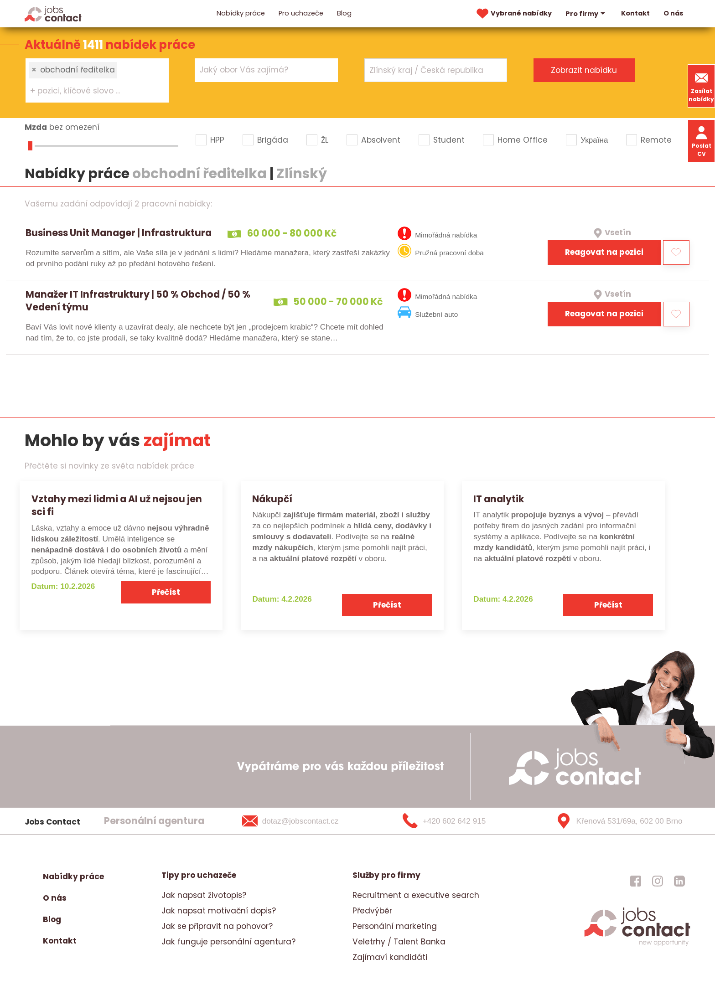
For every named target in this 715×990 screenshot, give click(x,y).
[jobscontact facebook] (636, 881)
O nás (673, 13)
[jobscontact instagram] (657, 881)
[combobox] (97, 80)
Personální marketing (394, 926)
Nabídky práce (241, 13)
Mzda (36, 127)
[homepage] (637, 945)
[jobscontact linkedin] (679, 881)
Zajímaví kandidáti (389, 957)
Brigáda (272, 139)
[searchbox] (91, 91)
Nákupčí (272, 498)
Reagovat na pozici (604, 252)
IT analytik (498, 498)
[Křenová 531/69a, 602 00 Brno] (616, 821)
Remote (656, 139)
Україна (594, 139)
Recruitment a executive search (415, 895)
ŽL (324, 139)
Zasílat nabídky (701, 86)
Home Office (522, 139)
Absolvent (380, 139)
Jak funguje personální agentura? (228, 941)
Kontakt (635, 13)
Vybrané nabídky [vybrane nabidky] (513, 14)
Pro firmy (586, 13)
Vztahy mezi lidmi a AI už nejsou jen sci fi (116, 505)
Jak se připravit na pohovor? (217, 926)
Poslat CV (701, 141)
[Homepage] (53, 13)
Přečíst (166, 592)
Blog (344, 13)
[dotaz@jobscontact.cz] (302, 821)
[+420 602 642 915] (459, 821)
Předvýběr (372, 910)
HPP (217, 139)
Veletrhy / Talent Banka (399, 941)
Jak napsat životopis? (203, 895)
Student (449, 139)
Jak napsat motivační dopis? (218, 910)
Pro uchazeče (301, 13)
